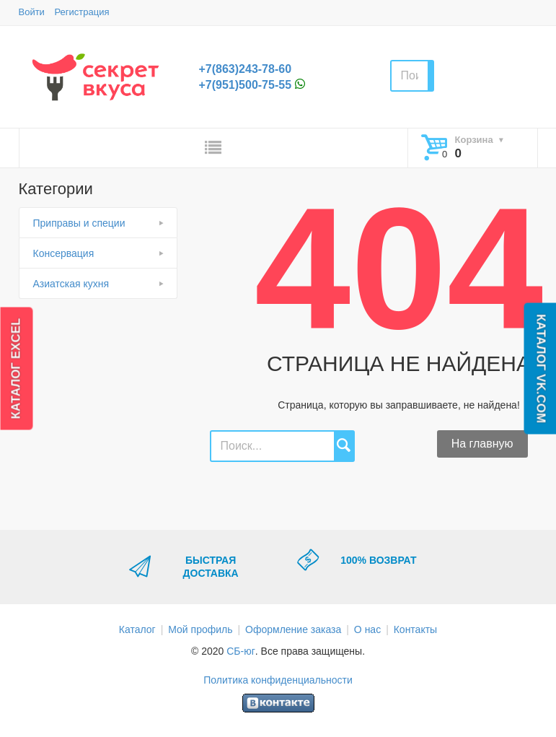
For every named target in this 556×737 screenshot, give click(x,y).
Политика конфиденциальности (278, 680)
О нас (367, 629)
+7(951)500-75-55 (245, 85)
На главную (482, 443)
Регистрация (82, 11)
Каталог (137, 629)
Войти (32, 11)
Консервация (63, 253)
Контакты (415, 629)
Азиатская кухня (71, 283)
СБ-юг (240, 651)
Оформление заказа (293, 629)
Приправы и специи (79, 223)
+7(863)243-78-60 (245, 69)
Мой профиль (200, 629)
